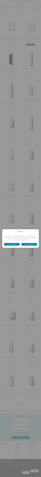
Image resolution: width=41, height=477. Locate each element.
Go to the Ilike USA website (29, 244)
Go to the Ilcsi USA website (12, 244)
